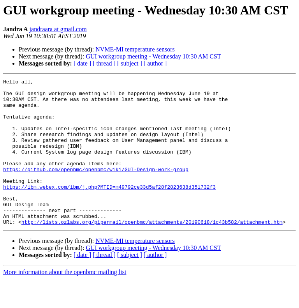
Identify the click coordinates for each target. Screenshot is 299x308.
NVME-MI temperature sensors (135, 49)
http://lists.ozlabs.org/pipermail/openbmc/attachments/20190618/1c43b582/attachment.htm (152, 251)
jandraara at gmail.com (58, 29)
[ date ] (82, 63)
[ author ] (155, 63)
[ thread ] (104, 63)
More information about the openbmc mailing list (64, 301)
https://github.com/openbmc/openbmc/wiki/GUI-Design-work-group (95, 187)
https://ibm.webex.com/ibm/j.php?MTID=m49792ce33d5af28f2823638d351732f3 (109, 208)
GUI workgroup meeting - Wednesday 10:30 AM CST (153, 56)
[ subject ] (129, 63)
